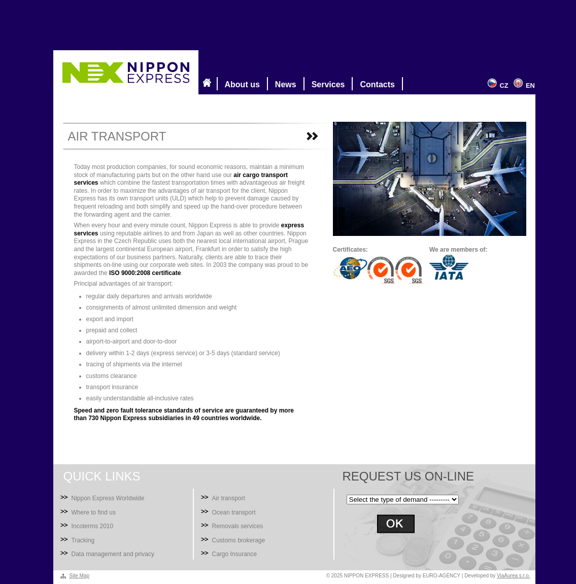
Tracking (83, 540)
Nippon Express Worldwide (108, 498)
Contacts (375, 83)
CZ (497, 85)
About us (240, 83)
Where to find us (94, 512)
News (283, 83)
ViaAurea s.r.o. (513, 575)
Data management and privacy (113, 554)
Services (326, 83)
